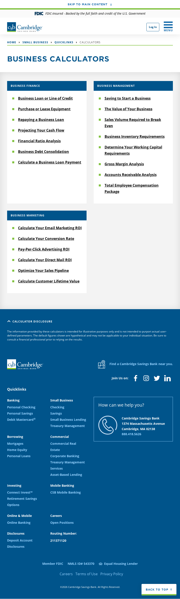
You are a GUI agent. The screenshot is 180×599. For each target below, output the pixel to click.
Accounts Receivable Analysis (131, 174)
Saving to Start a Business (128, 98)
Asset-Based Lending (66, 474)
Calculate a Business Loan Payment (49, 162)
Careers (66, 573)
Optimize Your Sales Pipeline (43, 270)
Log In (153, 27)
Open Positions (62, 522)
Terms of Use (86, 573)
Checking (57, 407)
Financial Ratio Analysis (39, 140)
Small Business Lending (68, 419)
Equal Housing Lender (121, 563)
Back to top (157, 589)
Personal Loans (18, 456)
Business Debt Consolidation (43, 151)
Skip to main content (87, 4)
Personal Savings (20, 413)
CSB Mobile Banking (65, 492)
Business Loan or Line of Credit (45, 98)
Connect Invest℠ (19, 492)
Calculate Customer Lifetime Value (48, 281)
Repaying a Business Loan (41, 119)
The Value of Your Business (128, 109)
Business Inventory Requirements (135, 136)
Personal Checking (21, 407)
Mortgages (15, 443)
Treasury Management (67, 426)
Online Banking (18, 522)
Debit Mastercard (21, 419)
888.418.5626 (131, 434)
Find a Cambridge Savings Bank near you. (135, 364)
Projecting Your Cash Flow (41, 130)
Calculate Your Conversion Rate (46, 238)
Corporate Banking (64, 456)
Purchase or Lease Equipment (44, 109)
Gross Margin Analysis (124, 164)
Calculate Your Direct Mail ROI (45, 259)
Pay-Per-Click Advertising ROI (43, 249)
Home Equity (17, 450)
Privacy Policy (111, 573)
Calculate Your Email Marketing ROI (50, 227)
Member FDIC (52, 563)
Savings (56, 413)
